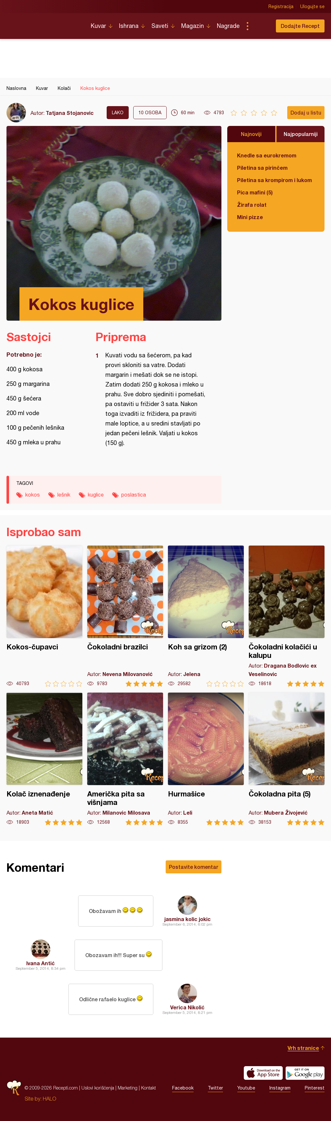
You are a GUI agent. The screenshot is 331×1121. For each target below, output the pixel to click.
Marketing (127, 1087)
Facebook (183, 1087)
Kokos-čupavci (44, 616)
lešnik (63, 495)
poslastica (133, 495)
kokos (32, 495)
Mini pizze (250, 217)
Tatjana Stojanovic (70, 113)
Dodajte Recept (300, 26)
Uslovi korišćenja (97, 1087)
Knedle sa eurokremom (266, 155)
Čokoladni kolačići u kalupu (287, 616)
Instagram (279, 1087)
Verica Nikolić (187, 1007)
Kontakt (148, 1087)
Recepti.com (43, 23)
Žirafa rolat (251, 205)
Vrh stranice (303, 1048)
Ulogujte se (312, 6)
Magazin (192, 25)
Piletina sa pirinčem (262, 168)
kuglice (96, 495)
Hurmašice (206, 759)
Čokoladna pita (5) (287, 759)
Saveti (159, 25)
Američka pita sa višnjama (125, 759)
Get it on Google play (305, 1073)
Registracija (280, 6)
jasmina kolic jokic (187, 919)
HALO (49, 1099)
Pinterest (315, 1087)
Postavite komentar (193, 867)
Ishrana (128, 25)
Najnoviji (251, 134)
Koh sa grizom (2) (206, 616)
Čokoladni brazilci (125, 616)
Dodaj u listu (305, 112)
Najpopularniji (301, 134)
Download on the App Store (263, 1073)
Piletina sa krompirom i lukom (274, 180)
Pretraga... (260, 26)
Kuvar (98, 25)
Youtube (246, 1087)
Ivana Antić (40, 963)
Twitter (215, 1087)
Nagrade (228, 25)
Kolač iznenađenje (44, 759)
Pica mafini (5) (255, 192)
